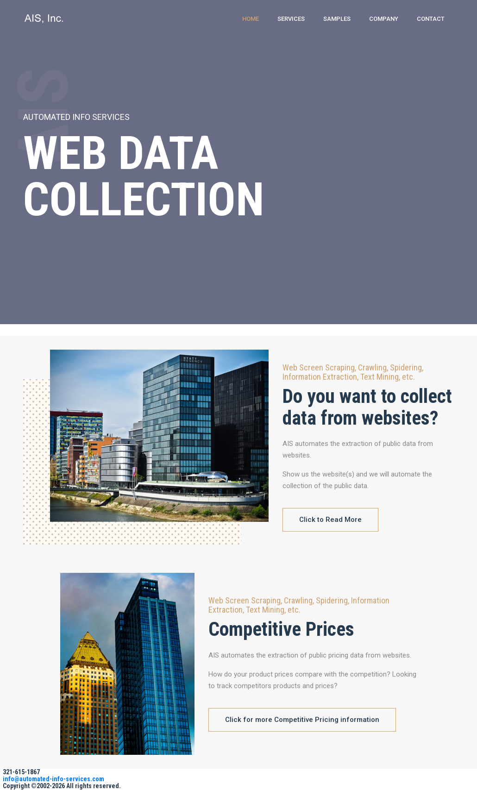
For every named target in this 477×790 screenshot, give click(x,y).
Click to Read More (330, 519)
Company (383, 18)
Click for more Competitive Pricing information (302, 719)
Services (291, 18)
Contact (431, 18)
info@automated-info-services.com (53, 779)
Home (250, 18)
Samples (337, 18)
